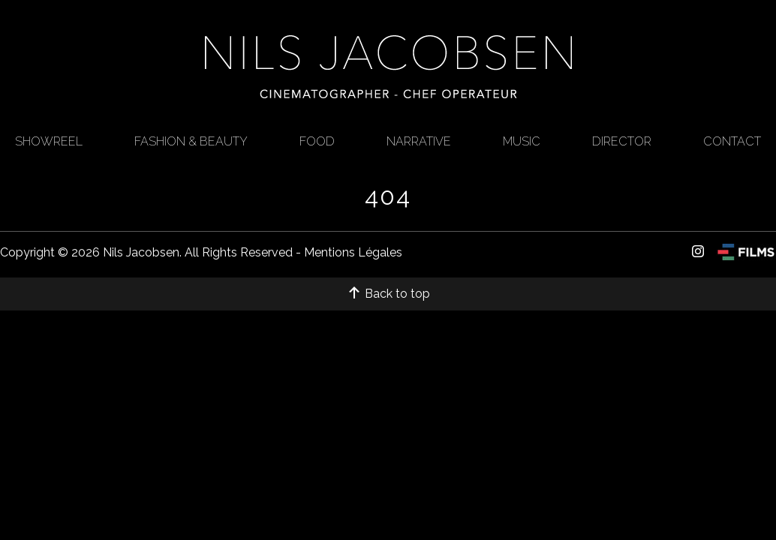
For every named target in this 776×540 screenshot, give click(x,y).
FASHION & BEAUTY (191, 141)
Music (521, 141)
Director (621, 141)
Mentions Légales (353, 252)
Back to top (388, 293)
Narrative (418, 141)
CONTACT (732, 141)
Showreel (49, 141)
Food (317, 141)
